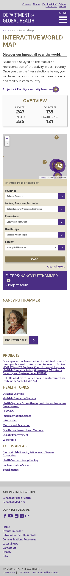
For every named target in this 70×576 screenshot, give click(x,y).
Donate (62, 6)
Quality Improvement (15, 435)
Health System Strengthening (20, 460)
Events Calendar (13, 531)
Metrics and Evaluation (16, 425)
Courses (26, 4)
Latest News (10, 543)
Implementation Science (17, 415)
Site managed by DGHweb (46, 572)
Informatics (10, 420)
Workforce (9, 439)
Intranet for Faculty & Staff (19, 535)
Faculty (9, 241)
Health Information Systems (19, 398)
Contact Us (51, 6)
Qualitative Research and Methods (23, 430)
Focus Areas (12, 216)
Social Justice (10, 469)
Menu (63, 13)
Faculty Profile (16, 340)
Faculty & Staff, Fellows (54, 4)
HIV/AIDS (8, 411)
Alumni (36, 4)
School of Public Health (17, 497)
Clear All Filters (56, 266)
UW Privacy (9, 572)
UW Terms (24, 572)
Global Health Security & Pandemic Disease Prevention (28, 454)
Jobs (5, 556)
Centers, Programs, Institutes (21, 203)
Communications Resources (19, 539)
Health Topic (12, 229)
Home (6, 30)
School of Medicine (14, 502)
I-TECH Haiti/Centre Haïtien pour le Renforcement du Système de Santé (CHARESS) (34, 379)
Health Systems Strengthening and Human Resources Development (34, 405)
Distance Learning (13, 393)
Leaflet (43, 178)
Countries (10, 190)
